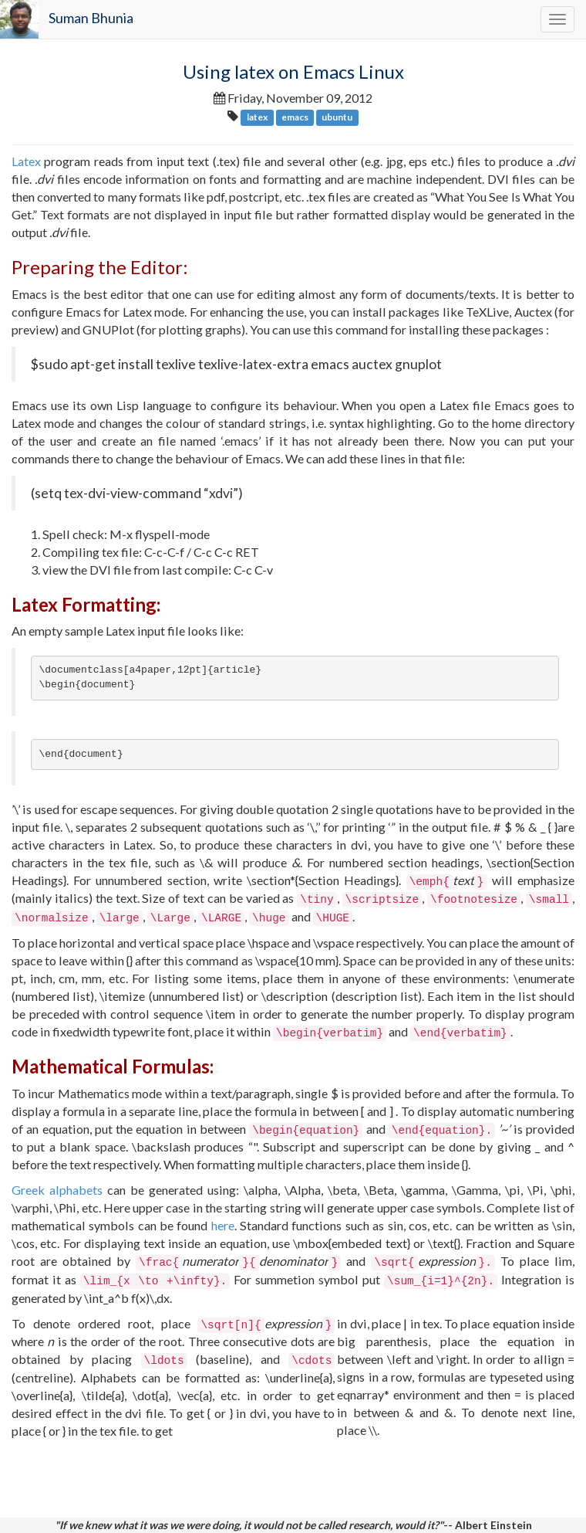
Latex (26, 161)
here (222, 1225)
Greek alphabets (57, 1189)
